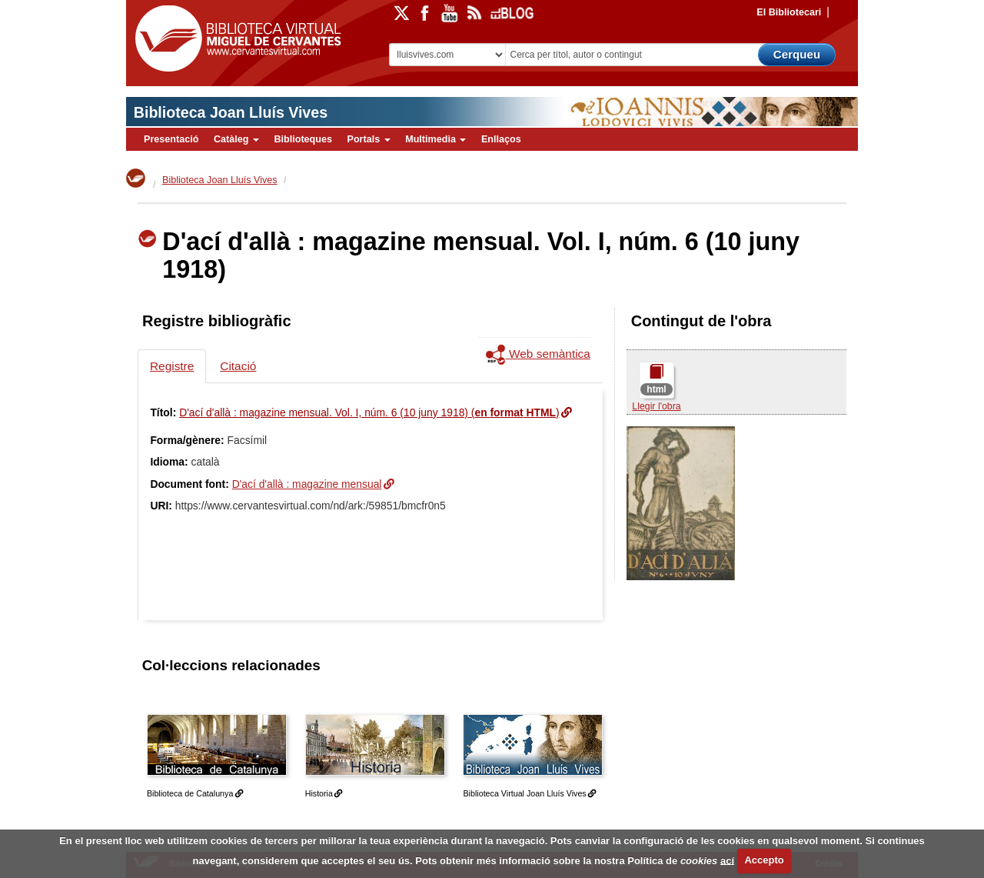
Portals (368, 139)
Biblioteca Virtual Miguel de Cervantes (234, 39)
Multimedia (435, 139)
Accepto (763, 860)
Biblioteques (303, 139)
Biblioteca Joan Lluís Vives (230, 112)
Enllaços (501, 139)
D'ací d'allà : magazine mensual (307, 484)
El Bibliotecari (788, 12)
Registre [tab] (172, 365)
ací (727, 860)
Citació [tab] (238, 365)
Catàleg (236, 139)
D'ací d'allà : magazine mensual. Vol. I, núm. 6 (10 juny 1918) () (369, 412)
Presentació (171, 139)
